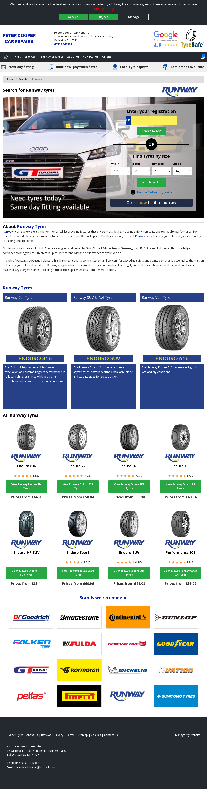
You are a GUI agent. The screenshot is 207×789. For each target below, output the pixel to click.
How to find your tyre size (154, 192)
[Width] (120, 171)
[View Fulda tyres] (79, 644)
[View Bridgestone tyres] (79, 617)
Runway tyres (11, 231)
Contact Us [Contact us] (90, 56)
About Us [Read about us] (32, 735)
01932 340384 (63, 44)
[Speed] (182, 171)
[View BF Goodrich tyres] (31, 617)
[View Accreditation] (192, 38)
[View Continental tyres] (128, 617)
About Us (73, 56)
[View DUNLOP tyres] (176, 617)
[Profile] (141, 171)
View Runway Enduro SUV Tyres (129, 572)
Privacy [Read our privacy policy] (58, 735)
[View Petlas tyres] (31, 696)
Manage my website (187, 735)
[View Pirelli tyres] (79, 696)
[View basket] (203, 57)
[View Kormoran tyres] (79, 670)
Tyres (17, 56)
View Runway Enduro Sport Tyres (77, 572)
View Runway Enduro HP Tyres (180, 486)
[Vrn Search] (151, 120)
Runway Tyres (31, 226)
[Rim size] (161, 171)
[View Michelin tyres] (128, 670)
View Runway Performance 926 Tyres (180, 572)
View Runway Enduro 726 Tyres (78, 486)
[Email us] (35, 767)
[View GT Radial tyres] (31, 670)
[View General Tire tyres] (128, 644)
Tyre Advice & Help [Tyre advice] (51, 56)
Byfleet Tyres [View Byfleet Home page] (15, 735)
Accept (73, 17)
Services (30, 56)
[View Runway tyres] (128, 696)
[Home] (6, 57)
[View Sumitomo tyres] (176, 696)
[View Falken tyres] (31, 644)
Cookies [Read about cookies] (96, 735)
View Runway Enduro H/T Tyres (129, 486)
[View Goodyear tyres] (176, 644)
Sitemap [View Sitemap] (83, 735)
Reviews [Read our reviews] (46, 735)
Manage (134, 17)
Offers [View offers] (106, 56)
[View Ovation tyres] (176, 670)
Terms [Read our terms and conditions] (70, 735)
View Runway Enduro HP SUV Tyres (26, 572)
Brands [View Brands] (22, 79)
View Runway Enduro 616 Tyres (26, 486)
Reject (103, 17)
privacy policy (103, 9)
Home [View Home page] (10, 79)
